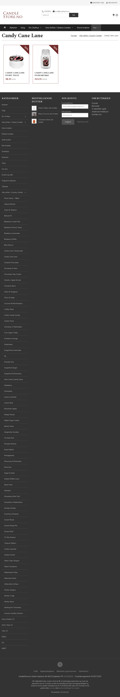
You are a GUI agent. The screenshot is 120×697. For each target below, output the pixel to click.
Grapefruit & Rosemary (12, 374)
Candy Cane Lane (10, 257)
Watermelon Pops (11, 572)
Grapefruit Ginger (10, 368)
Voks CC (5, 631)
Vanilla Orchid (9, 555)
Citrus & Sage (9, 298)
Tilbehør (5, 186)
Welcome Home (10, 578)
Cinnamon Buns (10, 286)
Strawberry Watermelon (13, 502)
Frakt (36, 671)
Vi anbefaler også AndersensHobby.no (100, 110)
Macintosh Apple (10, 409)
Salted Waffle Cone (11, 479)
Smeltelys (5, 151)
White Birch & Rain (11, 584)
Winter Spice (9, 602)
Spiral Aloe (8, 485)
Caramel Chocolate (11, 262)
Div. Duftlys (34, 27)
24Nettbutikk (64, 692)
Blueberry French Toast (13, 227)
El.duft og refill (7, 175)
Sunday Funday (10, 508)
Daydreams (8, 344)
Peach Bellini (9, 450)
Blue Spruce (8, 245)
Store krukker (83, 27)
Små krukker (6, 140)
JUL (3, 642)
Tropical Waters (10, 543)
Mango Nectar (9, 414)
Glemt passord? (82, 122)
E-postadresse (67, 103)
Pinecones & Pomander (12, 461)
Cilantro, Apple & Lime (12, 280)
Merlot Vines (9, 426)
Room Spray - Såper (11, 198)
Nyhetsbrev (83, 671)
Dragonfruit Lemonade (12, 350)
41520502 (46, 11)
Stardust (7, 490)
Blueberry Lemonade (12, 233)
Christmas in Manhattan (13, 327)
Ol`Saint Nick (9, 438)
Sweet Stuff (8, 531)
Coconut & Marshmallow (13, 303)
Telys (4, 163)
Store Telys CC (7, 625)
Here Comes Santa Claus (13, 379)
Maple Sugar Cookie (11, 420)
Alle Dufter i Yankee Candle (58, 27)
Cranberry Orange (11, 338)
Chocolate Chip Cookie (12, 274)
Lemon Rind (8, 403)
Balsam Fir (8, 216)
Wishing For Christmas (12, 607)
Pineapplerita (9, 455)
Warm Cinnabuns (10, 566)
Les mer (52, 688)
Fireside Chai (9, 362)
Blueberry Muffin (10, 239)
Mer (95, 27)
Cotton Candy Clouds (12, 315)
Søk (73, 15)
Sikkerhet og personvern (66, 671)
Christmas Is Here (10, 268)
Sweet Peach (9, 520)
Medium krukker (7, 134)
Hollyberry (8, 385)
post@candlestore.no (61, 11)
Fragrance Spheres (9, 181)
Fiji (5, 356)
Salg (23, 27)
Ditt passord (66, 112)
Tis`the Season (10, 537)
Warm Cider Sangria (11, 561)
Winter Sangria (10, 590)
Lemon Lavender (10, 397)
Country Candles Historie (13, 613)
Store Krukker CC (8, 619)
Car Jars (5, 169)
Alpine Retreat (9, 204)
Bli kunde (95, 106)
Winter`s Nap (9, 596)
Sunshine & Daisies (11, 514)
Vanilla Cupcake (10, 549)
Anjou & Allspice (10, 210)
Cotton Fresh (9, 321)
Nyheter (13, 27)
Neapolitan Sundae (11, 432)
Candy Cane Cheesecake (13, 251)
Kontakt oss (97, 114)
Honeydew (8, 391)
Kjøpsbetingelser (47, 671)
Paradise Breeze (10, 444)
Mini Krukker (6, 146)
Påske (4, 637)
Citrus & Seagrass (11, 292)
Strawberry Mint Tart (12, 496)
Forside (74, 35)
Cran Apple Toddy (11, 333)
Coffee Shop (9, 309)
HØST (4, 648)
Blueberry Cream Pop (12, 222)
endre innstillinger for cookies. (69, 688)
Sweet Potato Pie (10, 526)
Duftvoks (5, 157)
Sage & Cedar (9, 473)
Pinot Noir (7, 467)
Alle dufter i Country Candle (12, 192)
